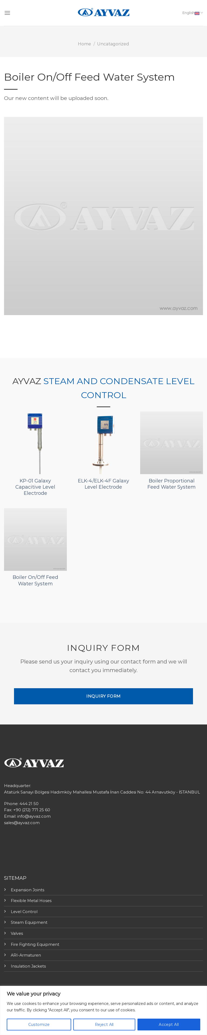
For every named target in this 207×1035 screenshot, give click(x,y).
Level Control (24, 911)
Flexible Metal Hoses (31, 900)
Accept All (169, 1024)
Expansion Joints (27, 890)
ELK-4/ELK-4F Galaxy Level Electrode (103, 484)
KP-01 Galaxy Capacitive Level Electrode (35, 487)
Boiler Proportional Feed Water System (171, 484)
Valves (17, 933)
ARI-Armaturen (26, 955)
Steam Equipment (29, 922)
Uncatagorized (113, 43)
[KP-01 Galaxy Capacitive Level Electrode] (35, 443)
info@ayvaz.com (34, 816)
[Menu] (7, 12)
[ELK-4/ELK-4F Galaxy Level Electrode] (103, 443)
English (192, 12)
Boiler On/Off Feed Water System (35, 580)
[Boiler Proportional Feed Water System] (171, 443)
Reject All (104, 1024)
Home (84, 43)
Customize (39, 1024)
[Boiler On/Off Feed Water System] (35, 539)
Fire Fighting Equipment (35, 944)
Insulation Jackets (28, 966)
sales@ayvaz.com (22, 822)
